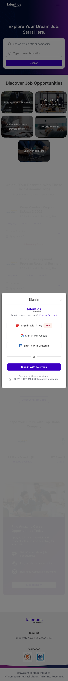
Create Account (48, 315)
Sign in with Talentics (34, 366)
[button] (34, 335)
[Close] (61, 299)
